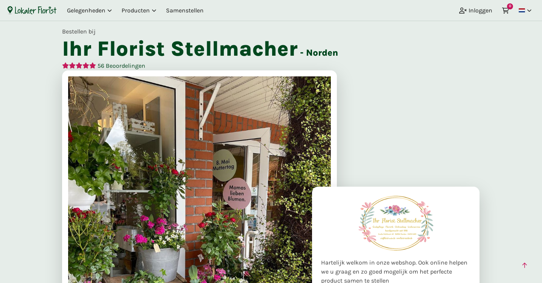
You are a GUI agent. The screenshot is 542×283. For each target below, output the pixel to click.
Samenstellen (185, 10)
